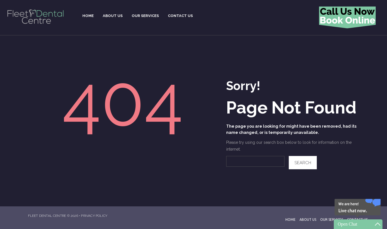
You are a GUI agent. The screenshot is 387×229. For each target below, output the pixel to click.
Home (290, 219)
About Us (308, 219)
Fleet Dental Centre (47, 216)
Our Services (331, 219)
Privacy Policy (94, 216)
